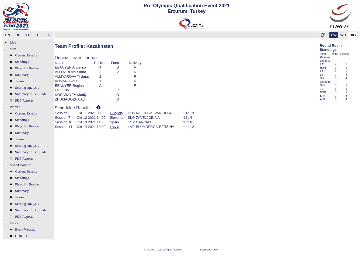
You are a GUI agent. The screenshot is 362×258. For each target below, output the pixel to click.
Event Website (25, 229)
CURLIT (21, 236)
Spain (114, 122)
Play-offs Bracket (27, 68)
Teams (19, 81)
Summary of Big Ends (30, 94)
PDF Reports (24, 100)
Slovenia (116, 118)
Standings (22, 62)
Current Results (26, 55)
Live (13, 42)
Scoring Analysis (27, 87)
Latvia (114, 127)
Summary (22, 75)
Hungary (116, 113)
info (216, 249)
